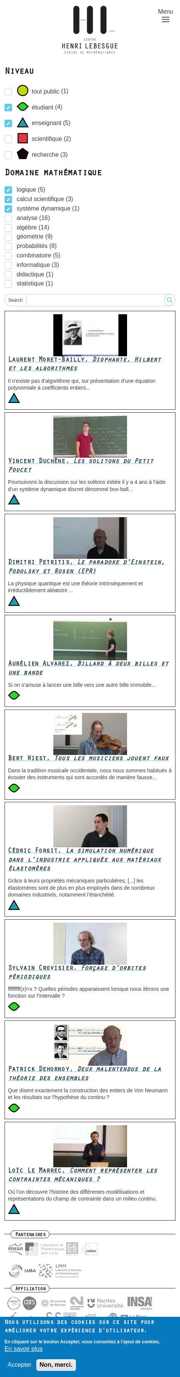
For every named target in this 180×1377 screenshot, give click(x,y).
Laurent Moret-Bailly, (84, 365)
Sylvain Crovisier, (77, 973)
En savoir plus (24, 1349)
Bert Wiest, (88, 759)
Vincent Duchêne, (80, 466)
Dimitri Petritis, (86, 567)
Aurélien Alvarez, (88, 669)
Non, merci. (56, 1365)
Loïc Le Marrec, (82, 1176)
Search (15, 300)
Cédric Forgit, (84, 860)
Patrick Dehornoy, (84, 1074)
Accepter (19, 1365)
